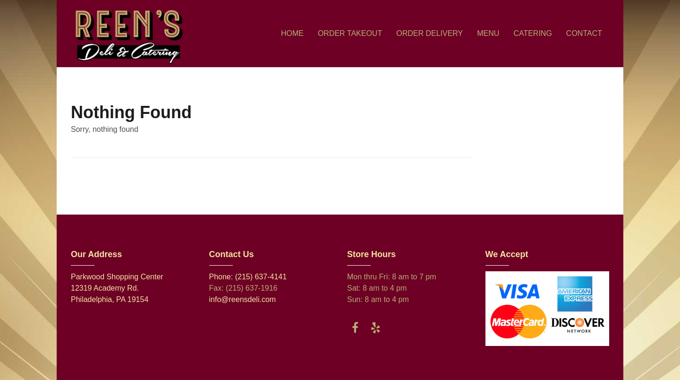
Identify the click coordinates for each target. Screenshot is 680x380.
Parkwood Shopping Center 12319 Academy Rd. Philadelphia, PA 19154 (117, 288)
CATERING (532, 33)
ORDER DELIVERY (429, 33)
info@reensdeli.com (242, 299)
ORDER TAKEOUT (350, 33)
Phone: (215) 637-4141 (248, 277)
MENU (488, 33)
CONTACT (584, 33)
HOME (292, 33)
